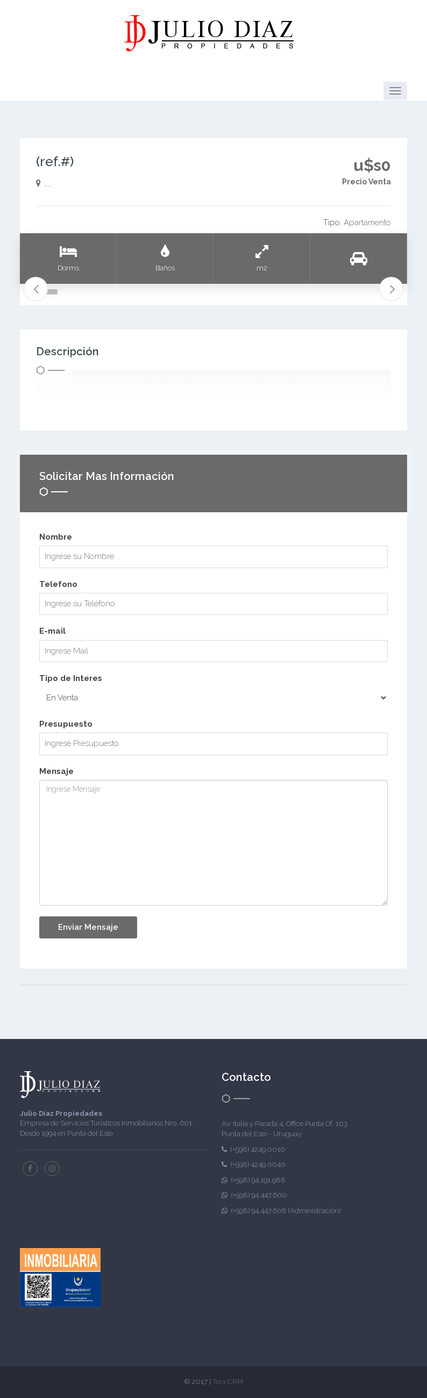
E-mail (52, 631)
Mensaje (56, 771)
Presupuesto (65, 724)
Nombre (55, 537)
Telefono (58, 584)
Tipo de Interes (70, 678)
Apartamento (367, 222)
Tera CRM (227, 1382)
